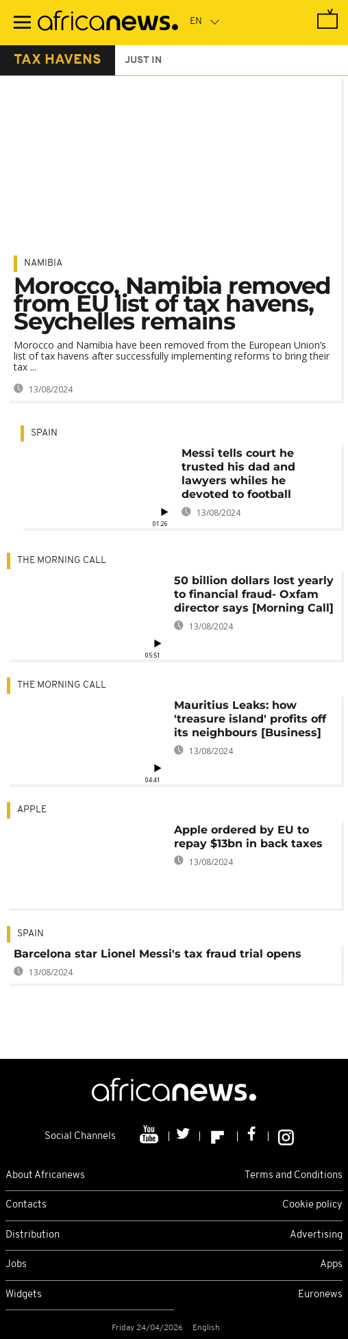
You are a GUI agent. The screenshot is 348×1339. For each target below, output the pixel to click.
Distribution (32, 1235)
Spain (44, 433)
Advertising (316, 1235)
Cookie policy (312, 1205)
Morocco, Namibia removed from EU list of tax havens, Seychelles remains (172, 303)
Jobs (16, 1265)
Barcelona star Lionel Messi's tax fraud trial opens (157, 953)
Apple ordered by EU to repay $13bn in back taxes (248, 836)
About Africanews (45, 1176)
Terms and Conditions (294, 1176)
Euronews (320, 1295)
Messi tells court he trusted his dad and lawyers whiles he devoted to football (238, 474)
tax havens (57, 60)
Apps (331, 1265)
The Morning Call (61, 560)
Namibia (43, 263)
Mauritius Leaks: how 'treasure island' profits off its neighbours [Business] (250, 719)
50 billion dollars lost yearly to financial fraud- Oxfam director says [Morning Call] (254, 594)
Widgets (23, 1295)
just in (143, 60)
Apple (32, 810)
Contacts (26, 1205)
